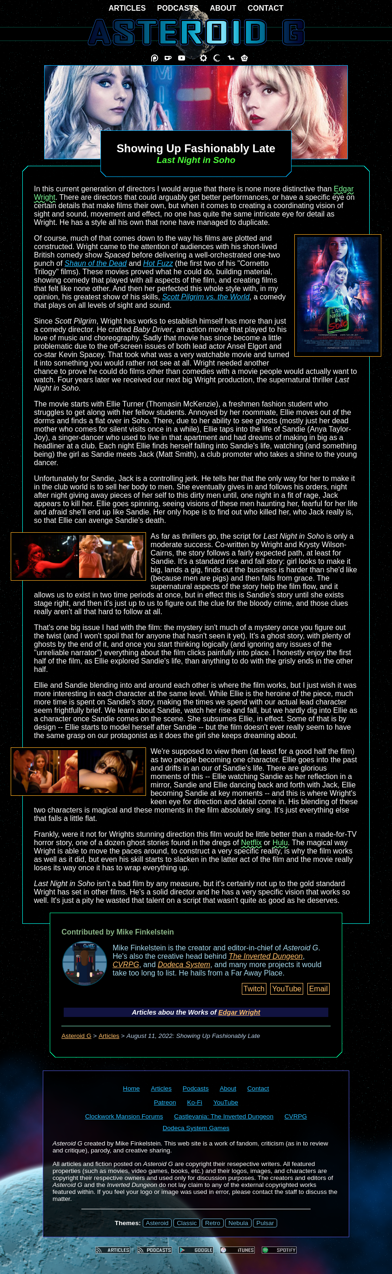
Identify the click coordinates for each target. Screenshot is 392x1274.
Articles (109, 1035)
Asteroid (157, 1223)
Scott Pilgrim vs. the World (206, 297)
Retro (212, 1223)
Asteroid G (76, 1035)
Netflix (251, 843)
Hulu (280, 843)
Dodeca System (184, 965)
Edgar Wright (239, 1012)
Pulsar (265, 1223)
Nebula (238, 1223)
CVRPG (126, 965)
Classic (187, 1223)
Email (318, 989)
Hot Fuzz (158, 263)
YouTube (286, 989)
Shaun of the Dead (95, 263)
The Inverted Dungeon (266, 956)
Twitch (254, 989)
